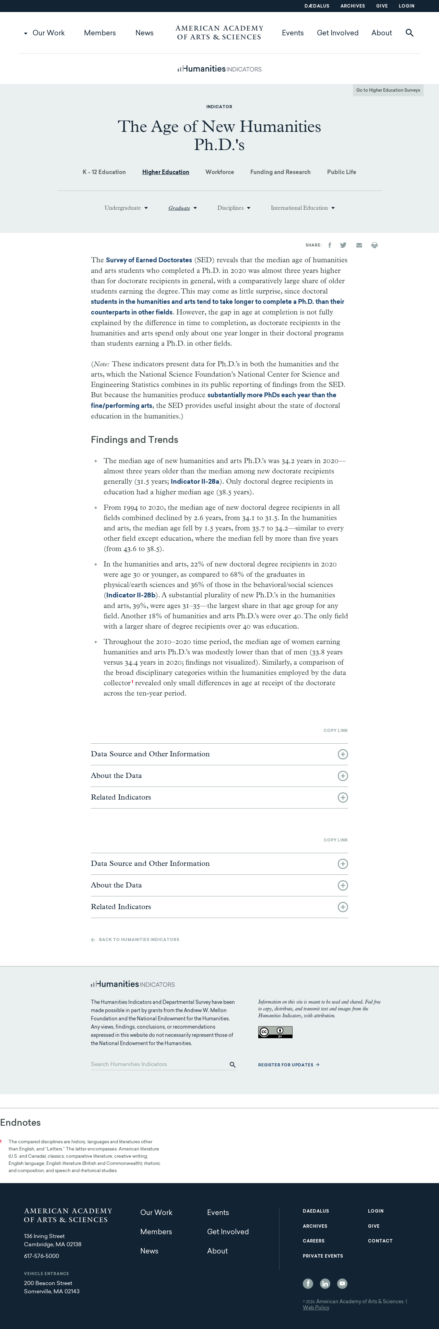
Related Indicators (121, 797)
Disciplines (230, 208)
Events (293, 33)
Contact (380, 1241)
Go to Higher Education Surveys (388, 91)
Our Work (49, 33)
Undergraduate (123, 208)
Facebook (308, 1284)
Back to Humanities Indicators (139, 940)
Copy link (336, 731)
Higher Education (165, 172)
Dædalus (317, 6)
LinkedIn (325, 1284)
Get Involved (338, 33)
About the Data (116, 776)
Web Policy (316, 1308)
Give (382, 6)
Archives (353, 6)
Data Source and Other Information (150, 754)
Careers (314, 1241)
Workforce (219, 172)
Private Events (323, 1256)
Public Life (341, 172)
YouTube (342, 1284)
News (144, 33)
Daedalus (316, 1212)
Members (100, 33)
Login (407, 6)
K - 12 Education (104, 172)
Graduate (179, 208)
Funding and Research (280, 172)
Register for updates (285, 1065)
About (381, 33)
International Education (299, 208)
